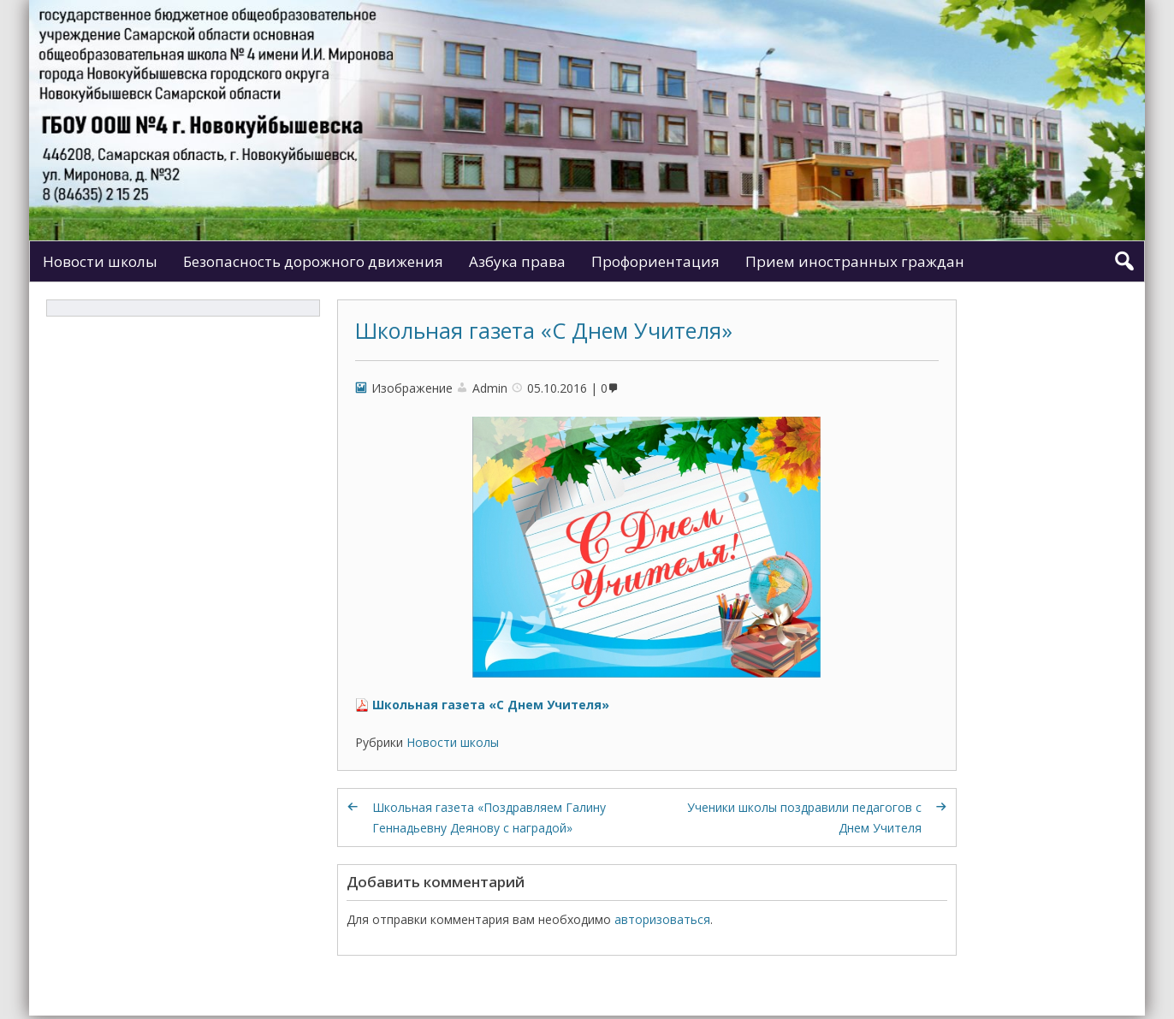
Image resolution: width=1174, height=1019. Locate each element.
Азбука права (517, 261)
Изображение (412, 388)
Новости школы (100, 261)
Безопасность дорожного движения (313, 261)
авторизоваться (662, 919)
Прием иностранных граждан (854, 261)
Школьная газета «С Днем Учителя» (543, 330)
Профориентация (655, 261)
